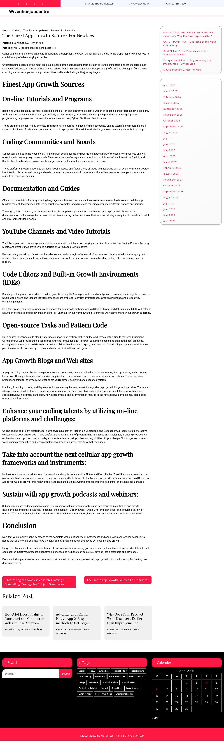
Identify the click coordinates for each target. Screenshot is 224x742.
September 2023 (173, 192)
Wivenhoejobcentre (29, 12)
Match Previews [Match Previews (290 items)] (137, 672)
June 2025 (169, 145)
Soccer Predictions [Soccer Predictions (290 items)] (103, 695)
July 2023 (168, 204)
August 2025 (170, 133)
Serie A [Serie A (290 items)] (92, 672)
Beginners (24, 49)
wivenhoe (37, 44)
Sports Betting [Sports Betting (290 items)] (85, 678)
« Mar (155, 719)
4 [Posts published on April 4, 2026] (206, 684)
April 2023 (169, 222)
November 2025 (173, 115)
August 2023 (170, 198)
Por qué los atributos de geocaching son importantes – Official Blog (187, 63)
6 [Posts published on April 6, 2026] (157, 690)
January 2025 (171, 174)
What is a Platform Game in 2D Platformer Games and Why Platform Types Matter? (188, 35)
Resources (50, 49)
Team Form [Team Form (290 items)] (94, 683)
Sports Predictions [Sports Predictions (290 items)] (117, 678)
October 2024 (171, 186)
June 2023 (169, 210)
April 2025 (169, 157)
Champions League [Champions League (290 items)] (124, 695)
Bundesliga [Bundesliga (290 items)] (103, 672)
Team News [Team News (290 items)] (117, 689)
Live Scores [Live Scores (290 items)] (100, 678)
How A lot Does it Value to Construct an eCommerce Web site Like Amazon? (24, 620)
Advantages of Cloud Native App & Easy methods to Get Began (73, 620)
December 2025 (172, 110)
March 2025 (170, 163)
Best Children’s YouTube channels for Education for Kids (185, 54)
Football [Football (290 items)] (104, 689)
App (16, 49)
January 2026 (171, 104)
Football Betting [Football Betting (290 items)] (119, 672)
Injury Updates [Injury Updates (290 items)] (132, 689)
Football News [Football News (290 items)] (128, 683)
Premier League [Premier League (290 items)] (136, 678)
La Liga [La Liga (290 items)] (82, 683)
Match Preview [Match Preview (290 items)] (85, 695)
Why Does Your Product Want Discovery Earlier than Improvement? (125, 620)
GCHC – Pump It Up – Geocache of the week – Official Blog (190, 44)
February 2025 (172, 169)
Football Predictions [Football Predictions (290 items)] (87, 689)
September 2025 (173, 127)
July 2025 (168, 139)
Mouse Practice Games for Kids (182, 70)
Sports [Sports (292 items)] (81, 672)
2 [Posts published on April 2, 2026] (186, 684)
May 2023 (169, 216)
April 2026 (169, 86)
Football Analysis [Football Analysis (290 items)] (110, 683)
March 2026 (170, 92)
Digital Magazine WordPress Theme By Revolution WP (112, 737)
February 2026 (172, 98)
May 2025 (169, 151)
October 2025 (171, 121)
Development (37, 49)
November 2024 (173, 180)
